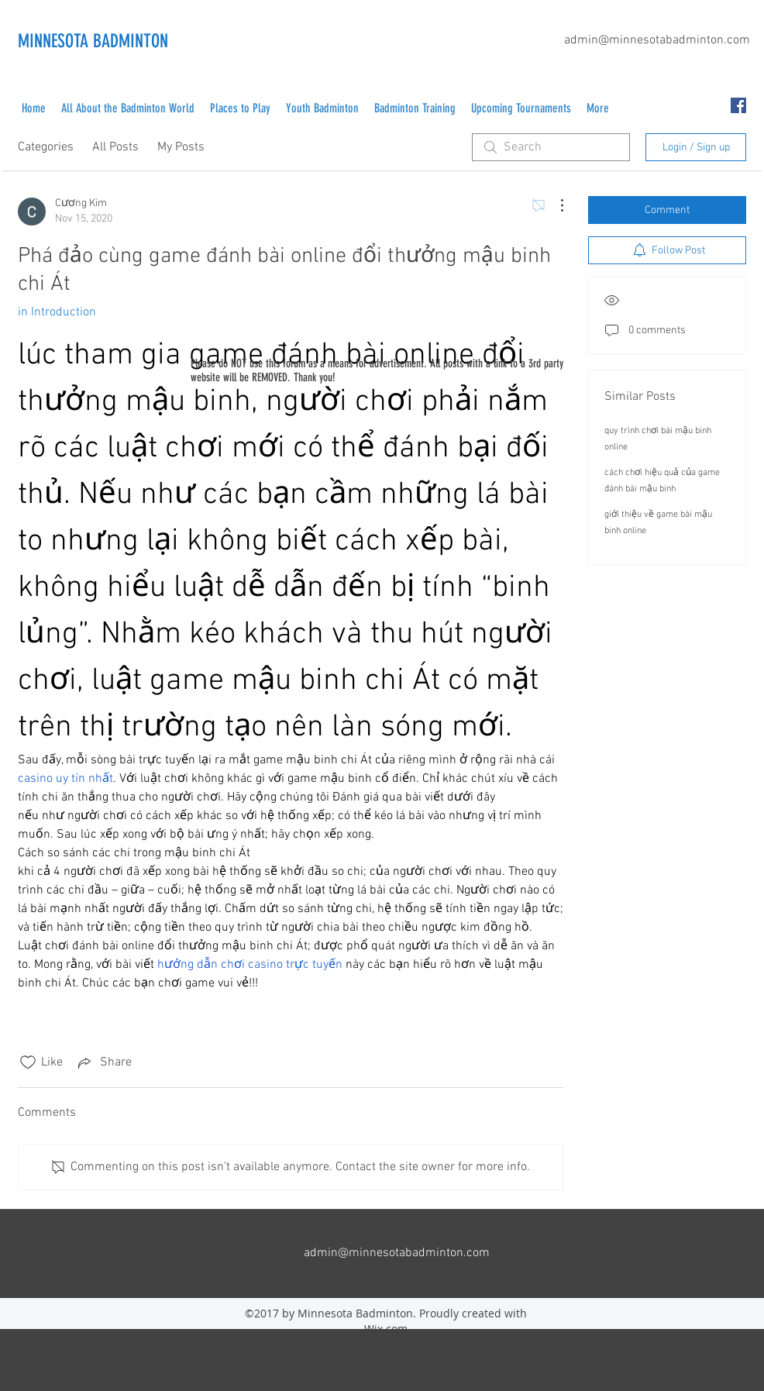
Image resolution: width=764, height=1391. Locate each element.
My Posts (181, 147)
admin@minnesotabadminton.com (657, 40)
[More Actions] (554, 205)
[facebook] (738, 105)
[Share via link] (103, 1062)
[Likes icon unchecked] (28, 1062)
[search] (551, 147)
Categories (46, 147)
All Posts (115, 147)
